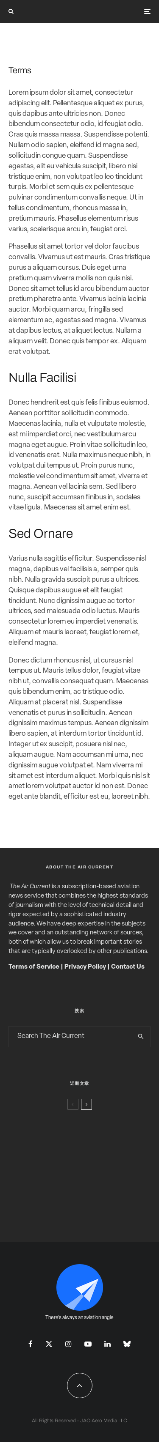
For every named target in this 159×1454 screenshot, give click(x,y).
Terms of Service (33, 967)
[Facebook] (30, 1344)
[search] (141, 1037)
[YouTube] (88, 1344)
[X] (49, 1344)
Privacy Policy (85, 967)
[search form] (70, 1037)
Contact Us (128, 967)
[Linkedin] (107, 1344)
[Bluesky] (127, 1344)
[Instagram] (68, 1344)
